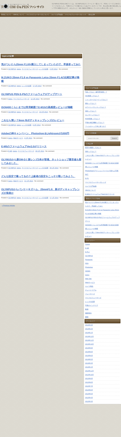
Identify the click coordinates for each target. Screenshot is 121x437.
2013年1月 (89, 367)
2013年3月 (89, 363)
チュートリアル (90, 290)
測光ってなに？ (90, 111)
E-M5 (10, 151)
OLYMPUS (12, 69)
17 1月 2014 (54, 198)
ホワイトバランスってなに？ (95, 107)
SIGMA (87, 271)
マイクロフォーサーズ (30, 69)
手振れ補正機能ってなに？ (94, 122)
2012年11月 (89, 371)
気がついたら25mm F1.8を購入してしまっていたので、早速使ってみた (41, 64)
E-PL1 (87, 252)
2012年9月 (89, 378)
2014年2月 (89, 329)
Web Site (88, 279)
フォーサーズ (90, 294)
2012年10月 (89, 375)
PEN (86, 263)
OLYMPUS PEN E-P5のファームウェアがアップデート (31, 94)
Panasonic (89, 260)
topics (19, 69)
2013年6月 (89, 356)
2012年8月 (89, 382)
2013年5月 (89, 359)
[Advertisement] (29, 35)
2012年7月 (89, 386)
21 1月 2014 (28, 181)
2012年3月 (89, 401)
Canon (87, 244)
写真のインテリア (91, 305)
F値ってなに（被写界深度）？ (96, 92)
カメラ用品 (89, 286)
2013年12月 (89, 336)
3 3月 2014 (54, 69)
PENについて (6, 14)
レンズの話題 (43, 69)
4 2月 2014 (28, 138)
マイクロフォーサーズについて (37, 14)
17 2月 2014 (37, 86)
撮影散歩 (88, 313)
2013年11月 (89, 340)
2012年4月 (89, 398)
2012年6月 (89, 390)
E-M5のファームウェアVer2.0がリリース (24, 146)
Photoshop (89, 267)
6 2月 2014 (37, 125)
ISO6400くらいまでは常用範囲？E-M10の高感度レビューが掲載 (37, 107)
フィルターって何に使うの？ (95, 126)
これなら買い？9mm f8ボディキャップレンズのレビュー (32, 120)
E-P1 (87, 178)
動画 (86, 309)
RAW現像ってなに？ (92, 119)
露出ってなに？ (90, 103)
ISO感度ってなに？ (92, 96)
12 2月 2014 (35, 99)
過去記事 (91, 14)
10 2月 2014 (43, 112)
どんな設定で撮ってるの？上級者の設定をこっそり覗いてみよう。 (38, 176)
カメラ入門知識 (57, 14)
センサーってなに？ (92, 115)
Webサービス (18, 138)
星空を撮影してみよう (93, 148)
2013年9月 (89, 348)
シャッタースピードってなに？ (96, 100)
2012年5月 (89, 394)
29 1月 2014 (39, 151)
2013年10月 (89, 344)
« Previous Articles (8, 205)
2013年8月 (89, 352)
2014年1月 (89, 333)
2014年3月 (89, 325)
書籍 (86, 317)
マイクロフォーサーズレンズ (75, 14)
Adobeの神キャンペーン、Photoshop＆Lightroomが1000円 (35, 133)
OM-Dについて (18, 14)
